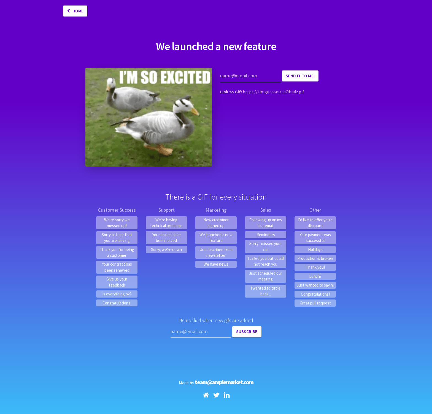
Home (75, 10)
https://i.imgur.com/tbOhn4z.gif (273, 91)
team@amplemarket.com (224, 382)
